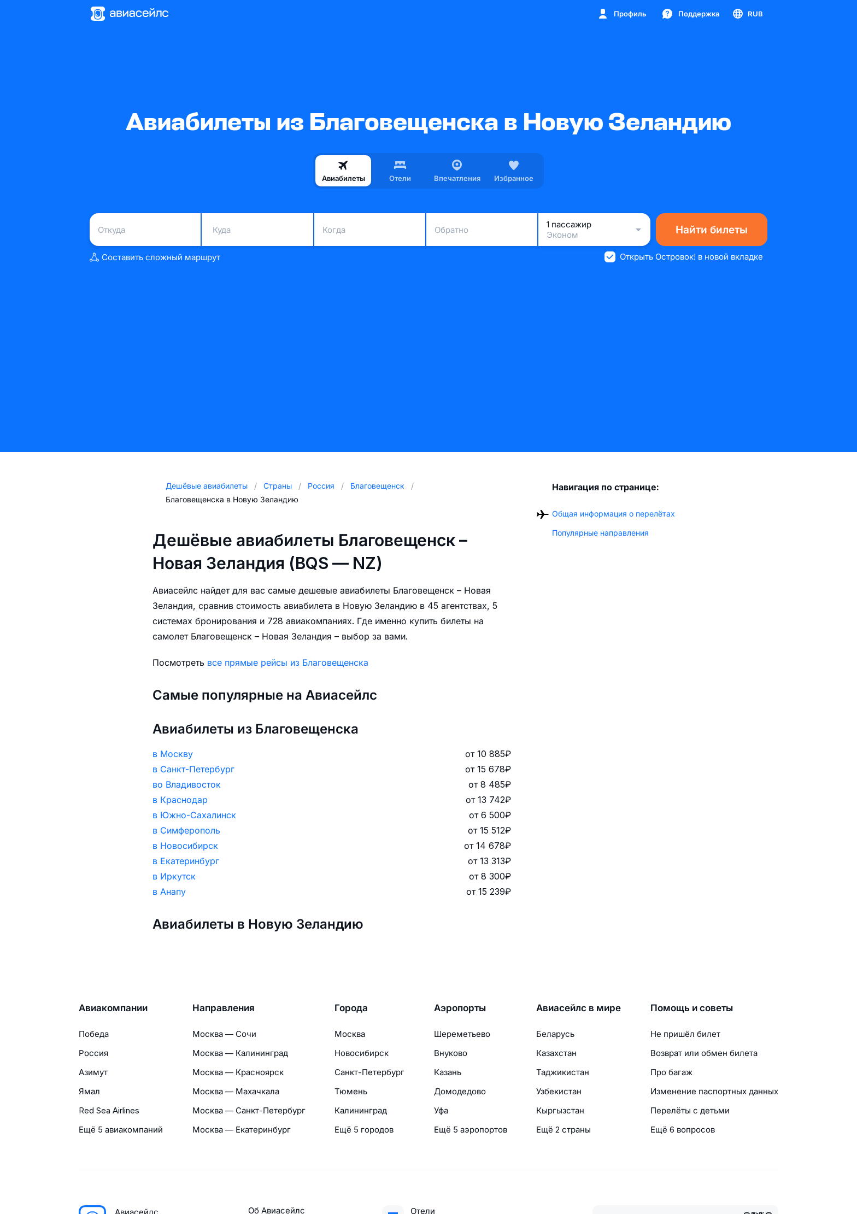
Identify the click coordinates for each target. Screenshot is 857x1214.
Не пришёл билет (685, 1034)
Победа (94, 1034)
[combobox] (145, 229)
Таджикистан (562, 1072)
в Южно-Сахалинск (194, 815)
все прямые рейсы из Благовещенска (287, 662)
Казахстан (556, 1053)
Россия (93, 1053)
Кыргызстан (560, 1110)
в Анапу (169, 891)
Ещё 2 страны (563, 1129)
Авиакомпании (113, 1007)
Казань (447, 1072)
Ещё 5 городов (364, 1129)
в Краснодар (180, 799)
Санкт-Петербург (369, 1072)
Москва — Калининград (240, 1053)
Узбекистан (559, 1091)
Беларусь (555, 1034)
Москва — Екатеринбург (241, 1129)
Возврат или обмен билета (704, 1053)
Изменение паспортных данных (714, 1091)
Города (351, 1007)
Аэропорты (460, 1007)
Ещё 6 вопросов (682, 1129)
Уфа (441, 1110)
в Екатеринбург (185, 860)
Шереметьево (462, 1034)
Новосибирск (361, 1053)
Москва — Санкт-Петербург (249, 1110)
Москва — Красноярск (238, 1072)
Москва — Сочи (224, 1034)
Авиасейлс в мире (578, 1007)
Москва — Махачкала (235, 1091)
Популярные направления (600, 532)
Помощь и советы (691, 1007)
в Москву (172, 753)
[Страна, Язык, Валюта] (747, 14)
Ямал (89, 1091)
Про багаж (671, 1072)
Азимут (93, 1072)
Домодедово (460, 1091)
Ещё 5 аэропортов (470, 1129)
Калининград (360, 1110)
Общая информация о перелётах (613, 513)
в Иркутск (174, 876)
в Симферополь (186, 830)
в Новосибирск (185, 845)
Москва (349, 1034)
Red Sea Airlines (109, 1110)
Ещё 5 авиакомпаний (121, 1129)
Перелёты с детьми (690, 1110)
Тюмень (350, 1091)
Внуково (450, 1053)
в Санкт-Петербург (193, 769)
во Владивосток (186, 784)
